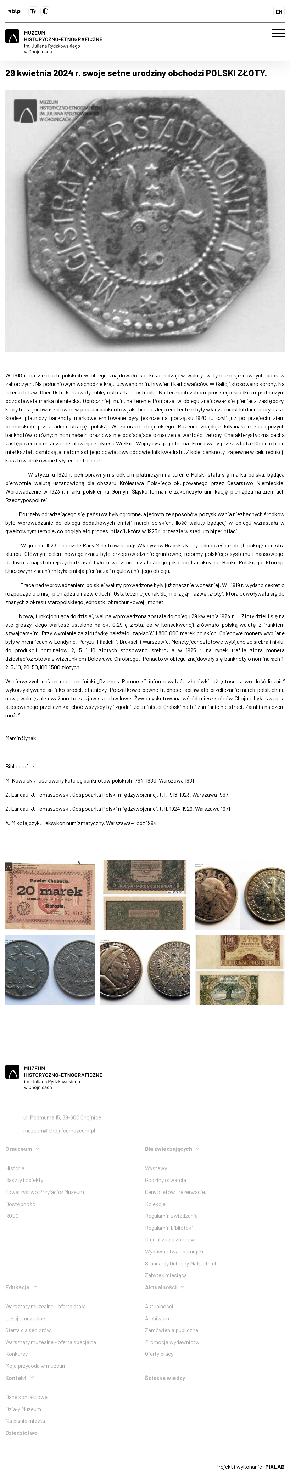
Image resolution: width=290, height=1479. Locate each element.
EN (279, 11)
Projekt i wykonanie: (250, 1466)
